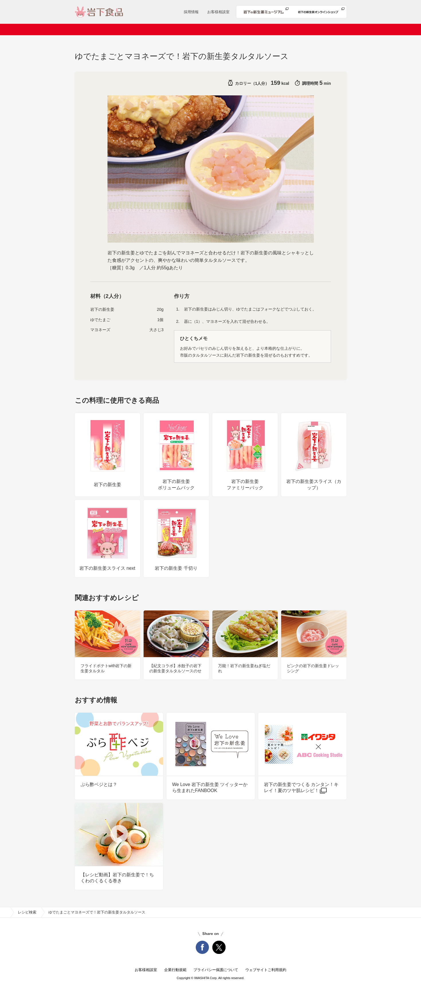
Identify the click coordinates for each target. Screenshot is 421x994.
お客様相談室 (218, 12)
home (5, 912)
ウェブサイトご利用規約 (265, 970)
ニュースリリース (158, 29)
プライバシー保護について (215, 970)
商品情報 (195, 29)
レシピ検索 (227, 29)
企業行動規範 (175, 970)
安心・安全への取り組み (273, 29)
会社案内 (120, 29)
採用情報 (191, 12)
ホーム (93, 29)
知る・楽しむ (322, 29)
